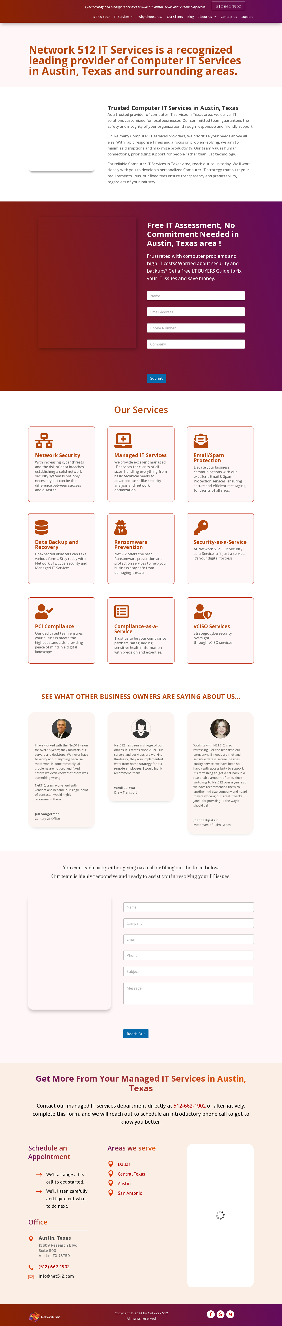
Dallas (124, 1164)
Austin (124, 1183)
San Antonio (130, 1193)
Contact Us (229, 17)
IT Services (122, 17)
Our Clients (175, 17)
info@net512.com (56, 1277)
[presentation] (180, 370)
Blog (190, 17)
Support (247, 17)
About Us (205, 17)
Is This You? (101, 17)
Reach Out (136, 1033)
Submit (156, 378)
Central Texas (131, 1174)
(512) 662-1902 (54, 1267)
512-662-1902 (228, 6)
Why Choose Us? (150, 17)
